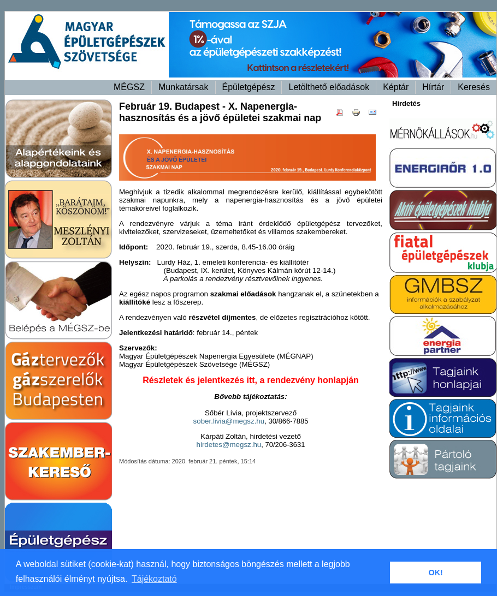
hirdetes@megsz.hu (229, 444)
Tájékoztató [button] (154, 578)
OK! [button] (435, 572)
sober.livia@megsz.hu (229, 421)
